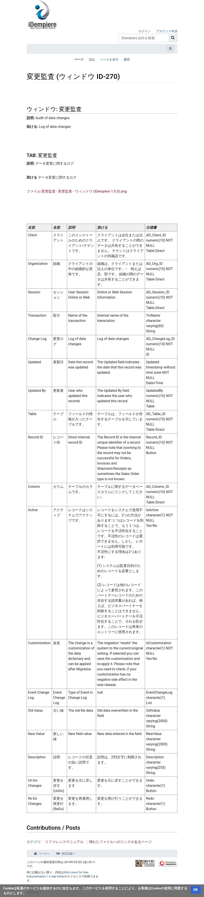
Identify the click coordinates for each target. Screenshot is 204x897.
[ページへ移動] (172, 38)
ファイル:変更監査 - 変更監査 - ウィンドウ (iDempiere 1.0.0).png (77, 191)
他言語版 (67, 853)
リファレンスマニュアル (64, 842)
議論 (92, 59)
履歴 (127, 59)
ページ (78, 59)
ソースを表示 (109, 59)
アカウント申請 (166, 31)
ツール (43, 853)
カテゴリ (34, 842)
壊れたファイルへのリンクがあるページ (120, 842)
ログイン (144, 31)
